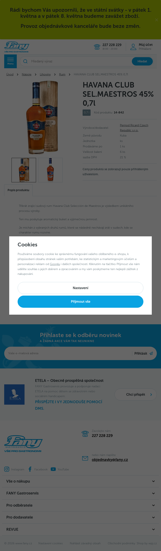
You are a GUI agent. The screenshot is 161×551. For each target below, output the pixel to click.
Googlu (55, 264)
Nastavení (80, 288)
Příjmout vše (80, 301)
